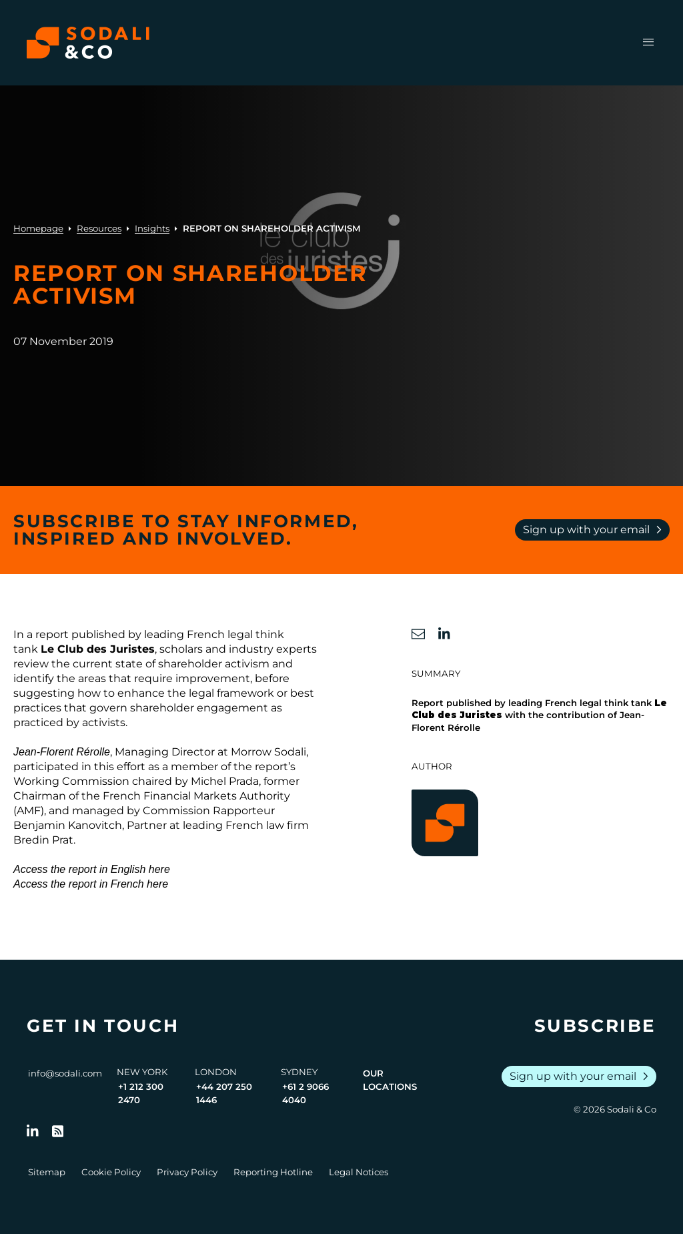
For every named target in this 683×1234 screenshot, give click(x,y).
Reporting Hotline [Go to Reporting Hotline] (273, 1172)
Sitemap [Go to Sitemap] (46, 1172)
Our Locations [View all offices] (390, 1080)
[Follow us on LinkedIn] (33, 1131)
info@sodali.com (65, 1073)
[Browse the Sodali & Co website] (88, 43)
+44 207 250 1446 (224, 1093)
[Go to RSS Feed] (58, 1131)
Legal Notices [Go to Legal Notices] (358, 1172)
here (159, 869)
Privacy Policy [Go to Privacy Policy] (187, 1172)
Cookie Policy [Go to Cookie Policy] (111, 1172)
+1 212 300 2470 (140, 1093)
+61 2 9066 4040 (305, 1093)
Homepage (38, 228)
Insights (152, 228)
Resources (99, 228)
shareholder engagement (199, 707)
